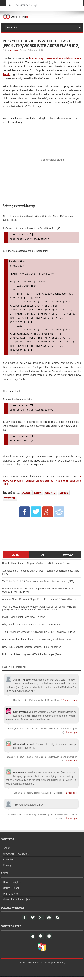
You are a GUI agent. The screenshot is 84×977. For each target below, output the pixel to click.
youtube (9, 499)
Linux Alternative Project (16, 900)
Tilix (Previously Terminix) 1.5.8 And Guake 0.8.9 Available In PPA (38, 633)
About (6, 849)
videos (63, 493)
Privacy (7, 866)
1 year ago (71, 733)
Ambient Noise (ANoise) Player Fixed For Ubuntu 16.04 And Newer (39, 600)
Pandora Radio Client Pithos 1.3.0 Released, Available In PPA (36, 640)
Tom (15, 805)
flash (26, 493)
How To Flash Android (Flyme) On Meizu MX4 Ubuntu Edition (36, 564)
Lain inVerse (20, 713)
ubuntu (50, 493)
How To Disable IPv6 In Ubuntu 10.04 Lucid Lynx (36, 701)
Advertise (8, 860)
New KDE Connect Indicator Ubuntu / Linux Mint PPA (31, 648)
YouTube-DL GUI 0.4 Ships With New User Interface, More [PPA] (38, 582)
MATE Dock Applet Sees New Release (23, 618)
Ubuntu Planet (11, 889)
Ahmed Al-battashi (24, 745)
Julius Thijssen (22, 680)
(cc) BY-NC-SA (36, 963)
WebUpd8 (50, 963)
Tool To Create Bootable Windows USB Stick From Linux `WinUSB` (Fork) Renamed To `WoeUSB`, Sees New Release (39, 609)
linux (37, 493)
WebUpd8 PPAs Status (16, 854)
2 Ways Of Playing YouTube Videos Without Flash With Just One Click (42, 481)
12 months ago (69, 701)
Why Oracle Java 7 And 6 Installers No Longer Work (31, 625)
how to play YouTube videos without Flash (55, 58)
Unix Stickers (10, 894)
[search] (45, 5)
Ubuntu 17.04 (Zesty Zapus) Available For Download (39, 794)
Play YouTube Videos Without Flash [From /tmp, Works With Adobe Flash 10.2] (41, 43)
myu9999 (18, 773)
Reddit (7, 74)
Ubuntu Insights (11, 883)
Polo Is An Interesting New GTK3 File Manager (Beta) (32, 655)
